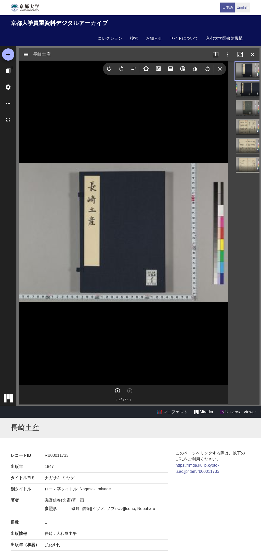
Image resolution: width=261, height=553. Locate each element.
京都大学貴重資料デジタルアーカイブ (59, 23)
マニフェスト (172, 412)
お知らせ (154, 38)
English (243, 7)
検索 (134, 38)
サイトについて (184, 38)
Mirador (203, 412)
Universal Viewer (238, 412)
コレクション (110, 38)
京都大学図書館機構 (224, 38)
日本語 (227, 7)
